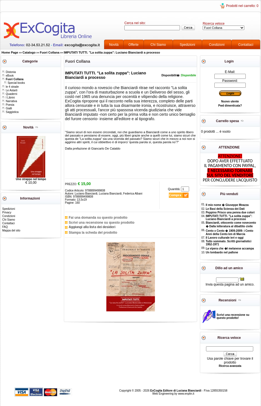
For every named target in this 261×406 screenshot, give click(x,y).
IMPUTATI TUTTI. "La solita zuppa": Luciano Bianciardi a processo (112, 52)
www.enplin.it (186, 393)
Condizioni (217, 45)
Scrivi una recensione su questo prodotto (101, 223)
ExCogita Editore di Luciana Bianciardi (176, 390)
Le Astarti (9, 90)
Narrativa (9, 101)
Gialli (7, 108)
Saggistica (10, 112)
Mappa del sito (11, 230)
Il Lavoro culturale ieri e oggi (225, 237)
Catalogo (29, 52)
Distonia (9, 72)
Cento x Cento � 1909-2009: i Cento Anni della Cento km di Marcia (229, 232)
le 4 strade (10, 86)
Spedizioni (187, 45)
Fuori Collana (49, 52)
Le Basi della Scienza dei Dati (225, 208)
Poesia (8, 104)
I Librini (8, 97)
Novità (114, 45)
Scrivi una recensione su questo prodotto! (233, 316)
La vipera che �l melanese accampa (230, 248)
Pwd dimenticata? (230, 105)
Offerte (134, 45)
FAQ (5, 226)
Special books (14, 82)
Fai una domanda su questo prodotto (98, 218)
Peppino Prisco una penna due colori (230, 212)
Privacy (6, 212)
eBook (8, 75)
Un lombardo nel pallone (222, 252)
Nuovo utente (230, 101)
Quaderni (9, 93)
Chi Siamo (158, 45)
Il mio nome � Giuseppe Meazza (227, 204)
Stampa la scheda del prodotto (93, 232)
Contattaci (245, 45)
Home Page (10, 52)
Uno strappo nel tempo (31, 179)
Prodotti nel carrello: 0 (242, 6)
